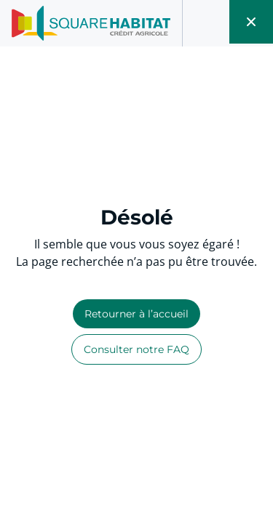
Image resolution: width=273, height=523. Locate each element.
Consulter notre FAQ (136, 349)
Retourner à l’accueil (136, 313)
